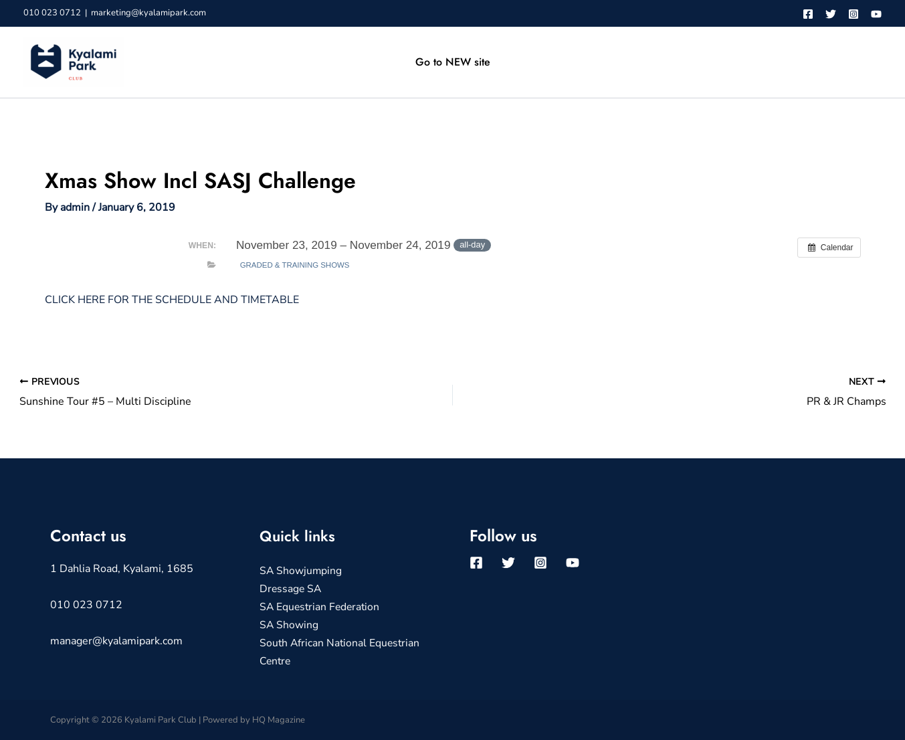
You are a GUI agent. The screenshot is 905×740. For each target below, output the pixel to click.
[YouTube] (876, 14)
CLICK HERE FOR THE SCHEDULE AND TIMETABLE (172, 299)
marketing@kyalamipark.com (148, 13)
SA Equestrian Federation (321, 606)
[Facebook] (808, 14)
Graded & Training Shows (295, 265)
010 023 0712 (52, 13)
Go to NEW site (452, 62)
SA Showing (289, 624)
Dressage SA (291, 588)
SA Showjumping (301, 570)
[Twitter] (830, 14)
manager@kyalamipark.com (116, 641)
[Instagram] (853, 14)
